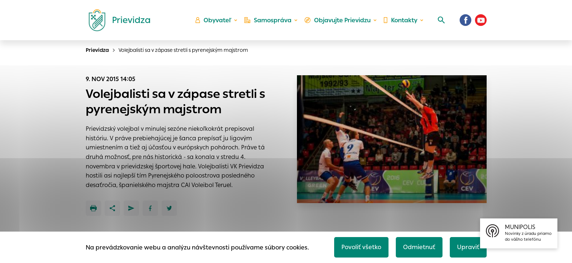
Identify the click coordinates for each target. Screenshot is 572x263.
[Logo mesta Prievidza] (117, 20)
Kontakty (400, 20)
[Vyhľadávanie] (441, 20)
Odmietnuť (419, 247)
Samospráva (267, 20)
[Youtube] (481, 20)
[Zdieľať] (112, 208)
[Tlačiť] (93, 208)
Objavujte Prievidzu (338, 20)
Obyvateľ (213, 20)
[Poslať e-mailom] (131, 208)
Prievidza (97, 50)
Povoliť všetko (361, 247)
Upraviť (468, 247)
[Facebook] (465, 20)
